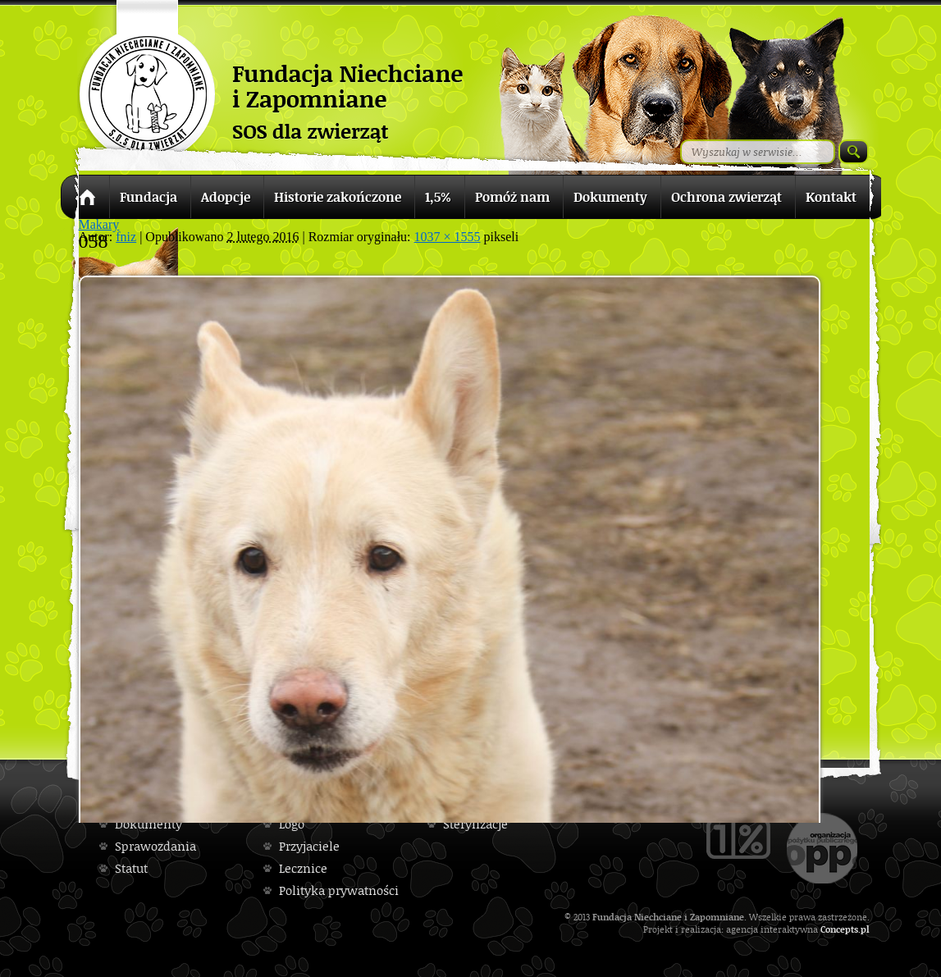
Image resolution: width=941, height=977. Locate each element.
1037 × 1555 (447, 237)
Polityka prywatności (339, 890)
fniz (126, 237)
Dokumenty (148, 824)
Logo (291, 824)
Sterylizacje (475, 824)
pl (865, 929)
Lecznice (303, 868)
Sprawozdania (155, 846)
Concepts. (840, 929)
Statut (131, 868)
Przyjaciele (309, 846)
